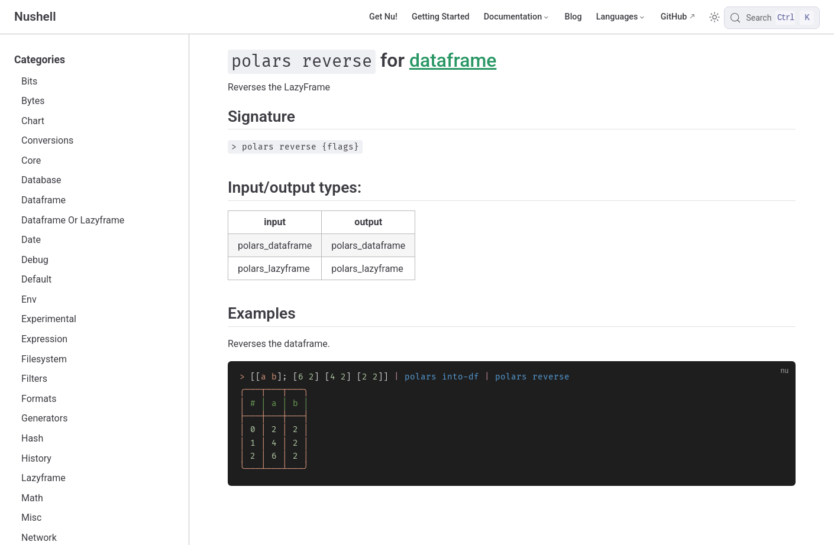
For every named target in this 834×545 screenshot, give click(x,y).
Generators (44, 418)
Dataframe (43, 200)
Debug (35, 259)
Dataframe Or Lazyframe (72, 220)
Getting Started (441, 17)
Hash (32, 438)
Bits (29, 81)
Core (31, 160)
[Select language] (621, 17)
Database (41, 180)
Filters (34, 378)
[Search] (772, 18)
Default (36, 279)
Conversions (47, 140)
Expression (44, 339)
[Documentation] (517, 17)
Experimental (48, 319)
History (36, 458)
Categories (39, 60)
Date (31, 239)
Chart (32, 120)
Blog (573, 17)
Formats (38, 398)
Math (32, 498)
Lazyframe (43, 478)
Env (29, 299)
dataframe (453, 60)
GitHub (674, 17)
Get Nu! (383, 17)
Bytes (33, 100)
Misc (31, 517)
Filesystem (44, 359)
